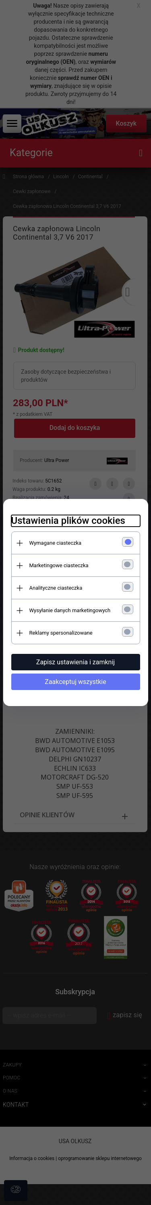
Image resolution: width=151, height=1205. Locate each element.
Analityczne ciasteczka (56, 588)
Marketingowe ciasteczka (59, 565)
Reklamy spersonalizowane (61, 633)
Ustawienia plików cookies (68, 520)
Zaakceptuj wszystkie (75, 682)
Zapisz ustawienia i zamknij (75, 662)
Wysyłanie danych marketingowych (70, 610)
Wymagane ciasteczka (55, 543)
